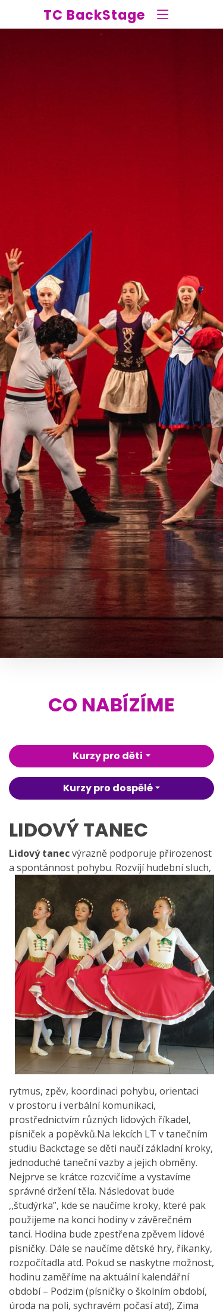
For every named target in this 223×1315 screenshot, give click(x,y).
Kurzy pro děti (108, 756)
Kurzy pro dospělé (108, 788)
